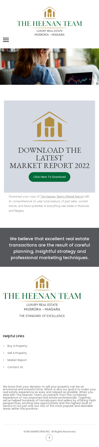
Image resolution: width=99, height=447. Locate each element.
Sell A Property (17, 353)
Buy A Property (17, 346)
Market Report (17, 360)
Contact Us (15, 367)
